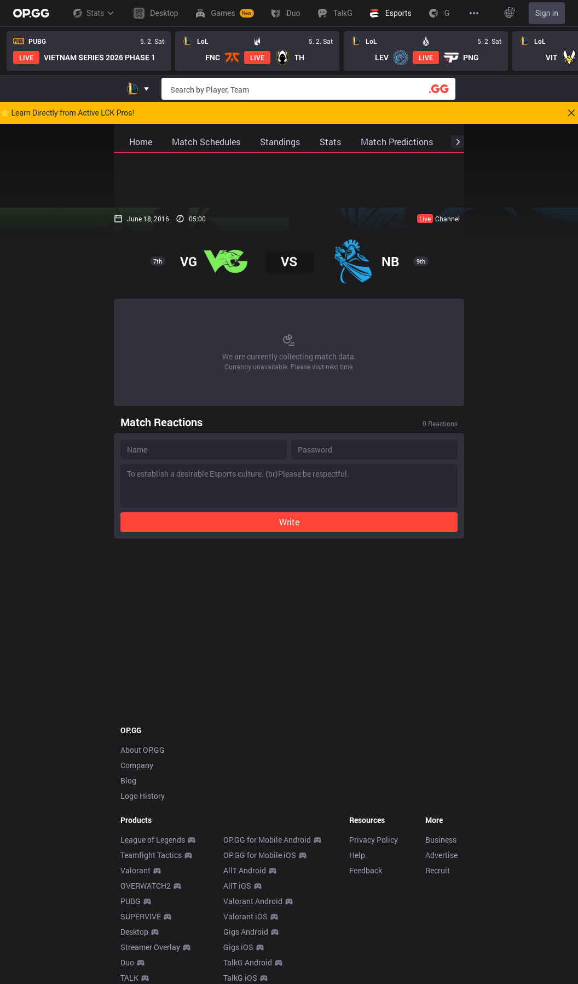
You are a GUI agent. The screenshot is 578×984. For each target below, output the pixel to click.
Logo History (142, 796)
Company (136, 765)
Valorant (135, 870)
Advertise (441, 855)
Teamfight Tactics (151, 855)
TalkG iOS (240, 977)
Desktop (134, 931)
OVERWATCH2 (145, 885)
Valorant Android (252, 901)
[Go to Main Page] (31, 13)
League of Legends (152, 839)
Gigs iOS (238, 947)
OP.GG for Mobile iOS (259, 855)
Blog (128, 780)
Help (357, 855)
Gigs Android (245, 931)
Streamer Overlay (150, 947)
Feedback (365, 870)
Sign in (546, 13)
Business (440, 839)
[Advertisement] (289, 180)
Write (289, 522)
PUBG (130, 901)
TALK (129, 977)
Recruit (437, 870)
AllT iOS (237, 885)
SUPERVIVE (140, 916)
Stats (93, 13)
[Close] (571, 112)
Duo (127, 962)
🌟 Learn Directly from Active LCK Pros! (67, 112)
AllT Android (244, 870)
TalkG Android (247, 962)
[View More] (474, 13)
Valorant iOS (245, 916)
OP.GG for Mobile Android (267, 839)
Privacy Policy (373, 839)
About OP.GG (142, 750)
